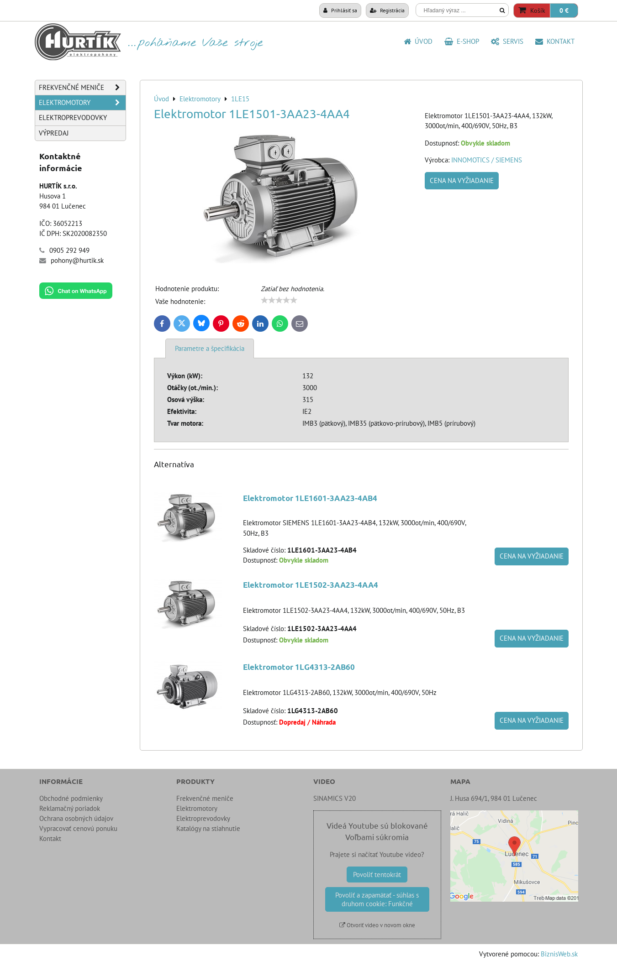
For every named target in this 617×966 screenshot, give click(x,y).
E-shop (461, 41)
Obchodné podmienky (71, 798)
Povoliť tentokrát (377, 874)
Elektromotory (82, 102)
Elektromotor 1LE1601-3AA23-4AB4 (310, 498)
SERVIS (507, 41)
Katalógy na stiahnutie (208, 828)
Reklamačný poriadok (69, 808)
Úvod (418, 41)
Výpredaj (54, 133)
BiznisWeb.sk (559, 954)
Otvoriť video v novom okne (377, 925)
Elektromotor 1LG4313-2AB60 (299, 667)
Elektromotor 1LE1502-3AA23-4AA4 (310, 585)
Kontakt (555, 41)
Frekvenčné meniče (82, 87)
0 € (564, 10)
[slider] (279, 300)
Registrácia (387, 10)
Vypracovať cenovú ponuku (78, 828)
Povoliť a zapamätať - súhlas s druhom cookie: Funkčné (377, 899)
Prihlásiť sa (340, 10)
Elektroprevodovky (73, 117)
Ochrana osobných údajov (76, 818)
